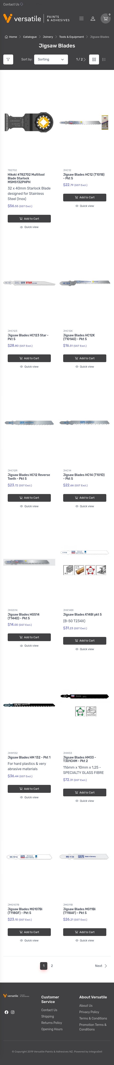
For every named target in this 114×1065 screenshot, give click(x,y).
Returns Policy (51, 1023)
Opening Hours (52, 1029)
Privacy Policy (89, 1012)
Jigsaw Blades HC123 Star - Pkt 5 (28, 337)
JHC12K (68, 330)
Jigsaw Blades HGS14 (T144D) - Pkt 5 (23, 616)
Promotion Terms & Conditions (93, 1027)
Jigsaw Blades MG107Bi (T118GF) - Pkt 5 (25, 911)
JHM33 (67, 753)
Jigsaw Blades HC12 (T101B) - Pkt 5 (84, 176)
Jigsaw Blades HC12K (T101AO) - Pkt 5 (79, 337)
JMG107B (13, 904)
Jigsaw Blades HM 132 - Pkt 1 (29, 757)
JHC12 (67, 170)
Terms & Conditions (93, 1018)
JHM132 (13, 753)
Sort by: (26, 59)
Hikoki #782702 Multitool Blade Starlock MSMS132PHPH (26, 178)
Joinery (48, 36)
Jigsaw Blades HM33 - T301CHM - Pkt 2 (79, 759)
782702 (12, 170)
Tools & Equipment (71, 36)
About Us (85, 1006)
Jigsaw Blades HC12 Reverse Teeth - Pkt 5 (29, 477)
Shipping (47, 1016)
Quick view (29, 227)
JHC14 (67, 470)
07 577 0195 (31, 4)
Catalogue (30, 36)
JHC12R (12, 470)
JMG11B (68, 904)
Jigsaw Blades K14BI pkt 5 (82, 614)
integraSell (95, 1051)
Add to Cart (29, 218)
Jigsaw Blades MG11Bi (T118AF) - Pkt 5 (79, 911)
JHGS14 (12, 610)
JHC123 (12, 330)
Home (11, 36)
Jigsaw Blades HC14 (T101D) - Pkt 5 (84, 477)
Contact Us (11, 4)
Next (101, 966)
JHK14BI (68, 610)
